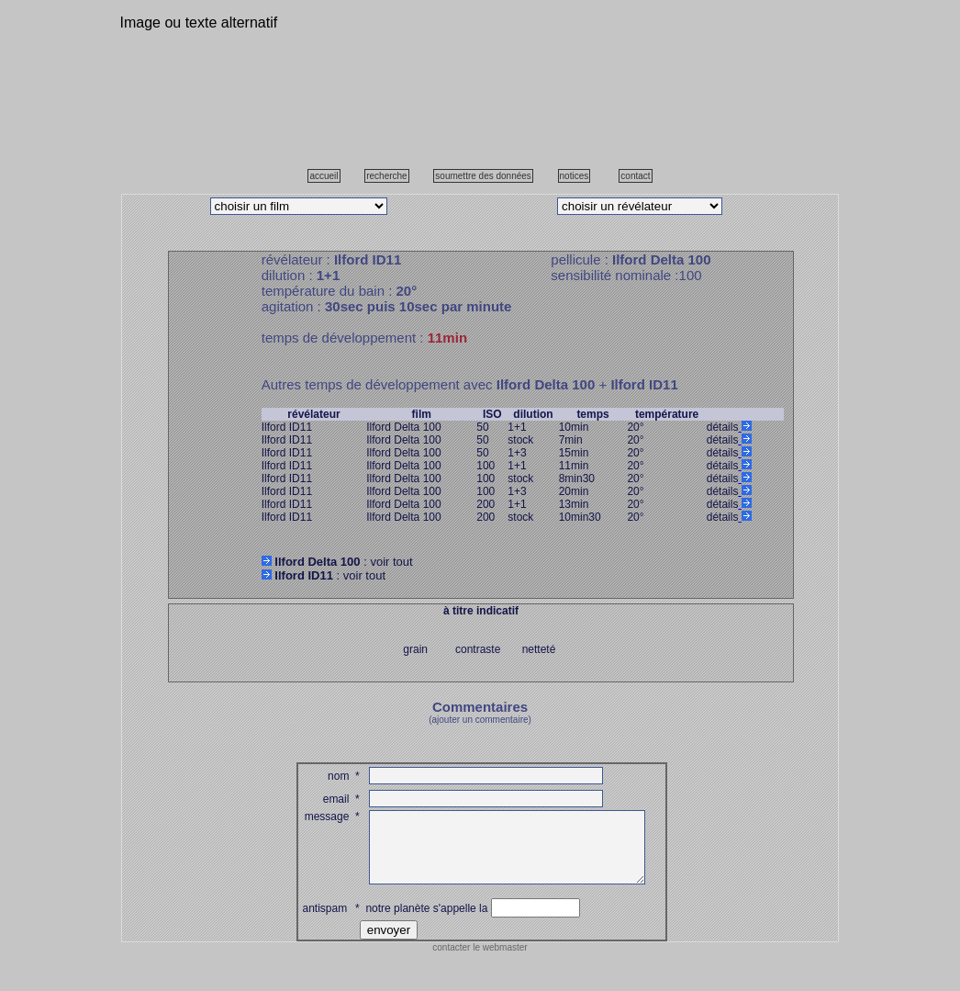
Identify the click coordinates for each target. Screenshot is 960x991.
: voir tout (337, 562)
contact (635, 176)
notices (574, 176)
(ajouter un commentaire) (480, 720)
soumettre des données (483, 176)
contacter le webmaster (479, 961)
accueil (323, 176)
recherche (386, 176)
